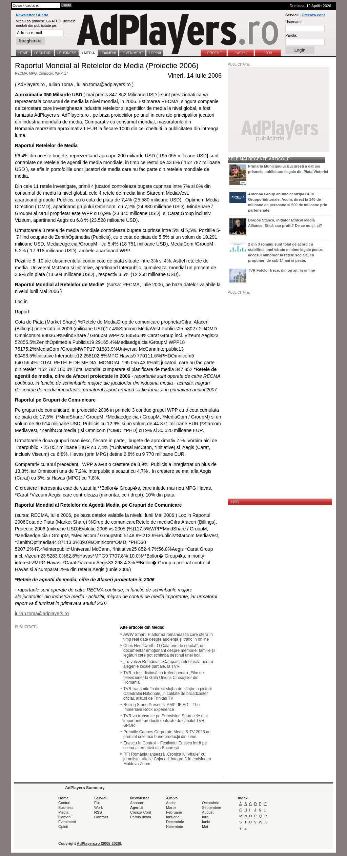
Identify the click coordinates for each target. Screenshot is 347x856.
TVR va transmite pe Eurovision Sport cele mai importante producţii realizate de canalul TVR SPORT (165, 721)
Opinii (63, 826)
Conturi (64, 803)
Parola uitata (140, 817)
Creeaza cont (313, 15)
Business (66, 807)
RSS (98, 812)
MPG (33, 73)
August (207, 812)
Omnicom (46, 73)
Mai (205, 826)
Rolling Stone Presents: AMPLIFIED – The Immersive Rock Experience (161, 707)
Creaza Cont (140, 812)
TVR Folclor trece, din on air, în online (281, 270)
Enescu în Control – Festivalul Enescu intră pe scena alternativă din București (165, 745)
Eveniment (67, 822)
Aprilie (171, 803)
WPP (58, 73)
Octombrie (210, 803)
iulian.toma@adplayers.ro (42, 613)
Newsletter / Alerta (32, 15)
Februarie (174, 812)
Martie (171, 807)
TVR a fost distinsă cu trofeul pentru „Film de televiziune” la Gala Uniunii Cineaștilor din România (163, 677)
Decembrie (175, 822)
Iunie (206, 822)
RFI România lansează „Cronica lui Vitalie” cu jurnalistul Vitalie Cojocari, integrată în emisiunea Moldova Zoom (167, 759)
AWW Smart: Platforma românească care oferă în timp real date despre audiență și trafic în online (168, 637)
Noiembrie (174, 826)
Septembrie (211, 807)
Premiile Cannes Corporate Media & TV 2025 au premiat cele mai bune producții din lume (166, 734)
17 (66, 73)
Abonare (137, 803)
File (97, 803)
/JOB (235, 502)
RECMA (21, 73)
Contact (101, 817)
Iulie (205, 817)
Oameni (65, 817)
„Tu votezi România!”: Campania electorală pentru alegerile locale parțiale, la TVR (168, 664)
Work (98, 807)
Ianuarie (173, 817)
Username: (294, 22)
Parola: (291, 35)
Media (63, 812)
